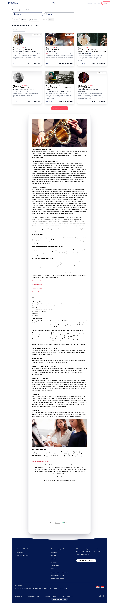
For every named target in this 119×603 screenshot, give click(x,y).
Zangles (53, 559)
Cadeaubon (47, 3)
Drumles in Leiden (37, 292)
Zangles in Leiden (37, 288)
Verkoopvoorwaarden (58, 579)
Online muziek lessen (57, 575)
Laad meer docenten (59, 108)
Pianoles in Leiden (37, 284)
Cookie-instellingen (67, 596)
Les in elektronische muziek (59, 572)
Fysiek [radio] (45, 19)
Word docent (38, 3)
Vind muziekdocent (27, 3)
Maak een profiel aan (94, 3)
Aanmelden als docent (86, 560)
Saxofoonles (55, 565)
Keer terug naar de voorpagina (41, 461)
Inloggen (106, 3)
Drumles (53, 569)
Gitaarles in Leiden (37, 281)
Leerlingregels (18, 596)
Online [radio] (51, 19)
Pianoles (53, 555)
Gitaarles (54, 552)
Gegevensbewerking (33, 596)
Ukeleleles (54, 562)
